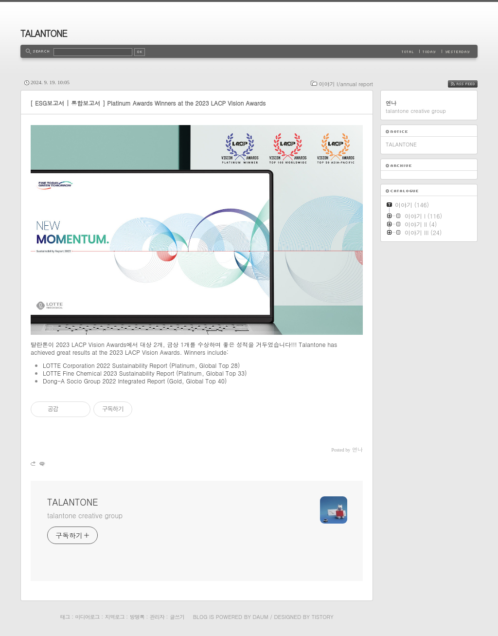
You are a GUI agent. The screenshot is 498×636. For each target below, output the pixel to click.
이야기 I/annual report (346, 84)
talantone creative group (85, 515)
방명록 (137, 616)
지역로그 (114, 616)
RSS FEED (470, 84)
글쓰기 (177, 616)
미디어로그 (87, 616)
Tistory (323, 616)
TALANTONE (43, 33)
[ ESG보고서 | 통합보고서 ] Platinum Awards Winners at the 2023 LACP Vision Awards (148, 103)
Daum (260, 616)
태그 (65, 616)
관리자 (157, 616)
